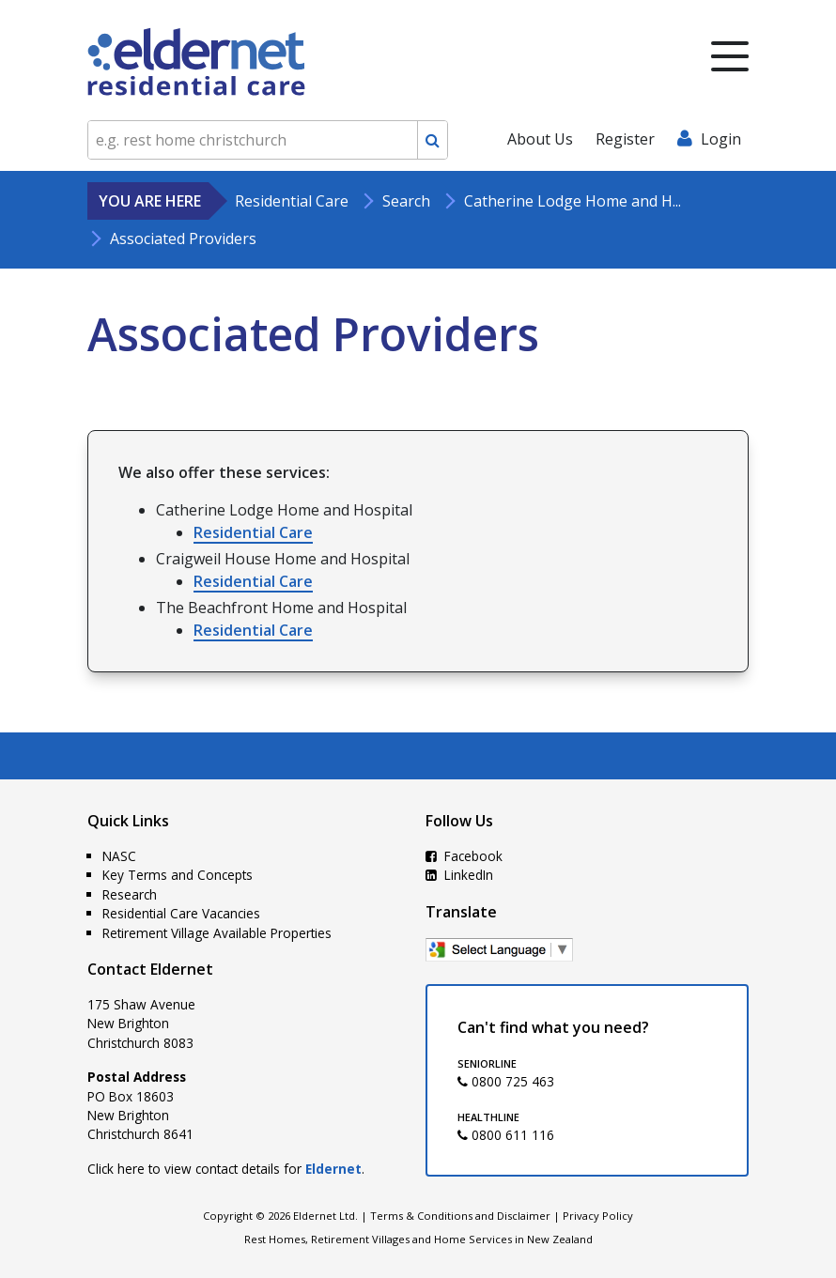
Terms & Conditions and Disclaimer (460, 1216)
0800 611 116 (505, 1135)
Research (129, 894)
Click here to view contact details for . (225, 1169)
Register (625, 139)
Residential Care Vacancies (181, 913)
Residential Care (253, 532)
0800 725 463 (505, 1081)
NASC (119, 856)
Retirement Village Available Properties (217, 933)
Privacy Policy (598, 1216)
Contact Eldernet (150, 969)
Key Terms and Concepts (177, 875)
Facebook (464, 856)
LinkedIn (459, 875)
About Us (540, 139)
